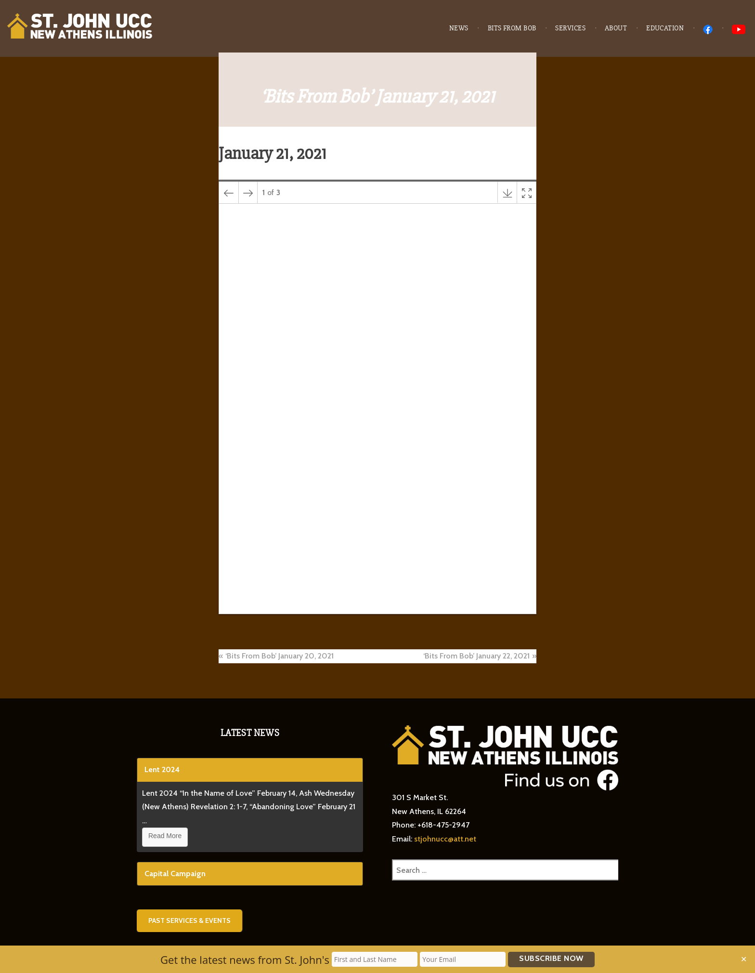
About (616, 28)
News (459, 28)
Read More (165, 836)
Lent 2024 (162, 769)
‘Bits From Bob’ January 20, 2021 (279, 655)
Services (570, 28)
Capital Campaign (175, 873)
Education (665, 28)
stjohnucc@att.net (445, 838)
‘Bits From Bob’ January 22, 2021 (476, 655)
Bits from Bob (512, 28)
